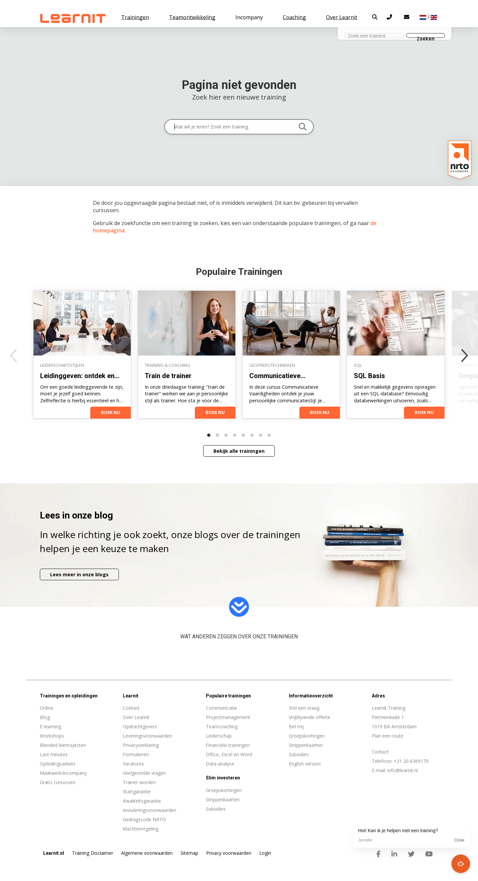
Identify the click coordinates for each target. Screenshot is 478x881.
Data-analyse (220, 764)
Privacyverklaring (141, 745)
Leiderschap (219, 736)
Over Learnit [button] (341, 17)
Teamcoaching (222, 726)
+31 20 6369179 (411, 761)
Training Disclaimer (92, 853)
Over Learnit (136, 717)
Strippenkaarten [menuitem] (223, 799)
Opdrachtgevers (140, 726)
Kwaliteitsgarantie (142, 801)
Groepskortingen (307, 736)
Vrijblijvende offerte (309, 717)
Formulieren (136, 754)
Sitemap (189, 853)
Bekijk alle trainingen (239, 451)
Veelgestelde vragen (144, 773)
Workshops (52, 736)
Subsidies (299, 754)
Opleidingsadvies (58, 764)
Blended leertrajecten (63, 745)
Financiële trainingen (228, 745)
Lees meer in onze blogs (79, 574)
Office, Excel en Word (229, 754)
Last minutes (54, 754)
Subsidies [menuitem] (216, 809)
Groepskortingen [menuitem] (224, 790)
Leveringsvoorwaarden (147, 736)
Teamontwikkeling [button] (192, 17)
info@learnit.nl (402, 770)
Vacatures (133, 764)
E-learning (50, 726)
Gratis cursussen (57, 782)
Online (46, 708)
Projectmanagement (228, 717)
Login (265, 853)
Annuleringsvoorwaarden (149, 810)
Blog (45, 717)
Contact (131, 708)
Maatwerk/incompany (63, 773)
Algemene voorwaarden (147, 853)
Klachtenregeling (140, 829)
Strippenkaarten (306, 745)
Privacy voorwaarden (228, 853)
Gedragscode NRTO (144, 819)
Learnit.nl (53, 853)
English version (305, 764)
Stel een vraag (304, 708)
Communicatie (221, 708)
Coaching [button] (294, 17)
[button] (375, 17)
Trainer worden (139, 782)
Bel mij (296, 726)
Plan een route (387, 736)
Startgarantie (137, 791)
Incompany (249, 17)
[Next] (464, 355)
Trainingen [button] (135, 17)
